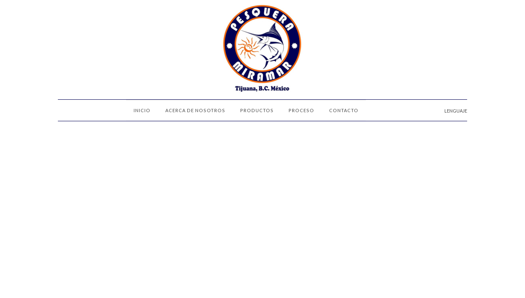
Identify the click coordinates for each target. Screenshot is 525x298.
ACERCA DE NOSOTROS (195, 110)
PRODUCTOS (257, 110)
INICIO (142, 110)
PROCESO (301, 110)
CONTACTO (343, 110)
